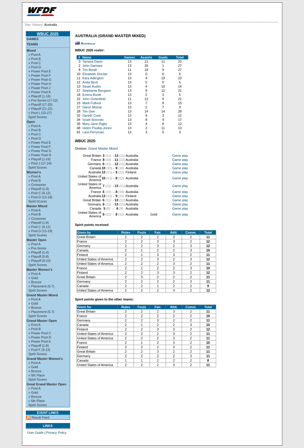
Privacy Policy (56, 432)
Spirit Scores (37, 117)
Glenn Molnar (92, 107)
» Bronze (35, 282)
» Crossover (37, 184)
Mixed (31, 50)
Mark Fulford (92, 103)
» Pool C (34, 63)
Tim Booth (90, 70)
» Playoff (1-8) (38, 189)
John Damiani (92, 65)
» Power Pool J (39, 88)
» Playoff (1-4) (38, 252)
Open (31, 122)
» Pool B (34, 59)
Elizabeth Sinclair (95, 74)
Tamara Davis (92, 61)
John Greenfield (94, 99)
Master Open (37, 240)
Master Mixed (37, 206)
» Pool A (34, 54)
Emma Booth (92, 94)
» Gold (33, 278)
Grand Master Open (42, 320)
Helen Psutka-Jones (97, 128)
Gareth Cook (92, 115)
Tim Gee (89, 111)
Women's (34, 172)
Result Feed (40, 417)
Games (33, 39)
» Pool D (34, 67)
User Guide (35, 432)
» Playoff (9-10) (39, 260)
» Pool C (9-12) (39, 193)
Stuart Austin (92, 86)
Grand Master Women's (45, 358)
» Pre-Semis (37, 248)
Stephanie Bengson (97, 90)
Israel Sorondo (93, 119)
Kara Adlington (93, 78)
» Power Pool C (39, 333)
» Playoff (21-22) (40, 108)
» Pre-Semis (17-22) (43, 100)
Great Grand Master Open (46, 384)
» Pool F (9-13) (39, 350)
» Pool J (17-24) (40, 163)
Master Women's (40, 269)
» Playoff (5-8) (38, 256)
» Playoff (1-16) (39, 96)
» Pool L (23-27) (40, 113)
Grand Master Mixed (42, 295)
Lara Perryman (93, 132)
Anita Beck (90, 82)
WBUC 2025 (47, 33)
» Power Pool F (39, 75)
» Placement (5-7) (41, 286)
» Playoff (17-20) (40, 104)
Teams (32, 44)
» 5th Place (36, 375)
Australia (88, 43)
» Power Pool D (39, 337)
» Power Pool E (39, 71)
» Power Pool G (39, 79)
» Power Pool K (39, 92)
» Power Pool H (39, 84)
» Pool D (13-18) (40, 197)
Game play (180, 155)
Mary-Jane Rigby (95, 124)
